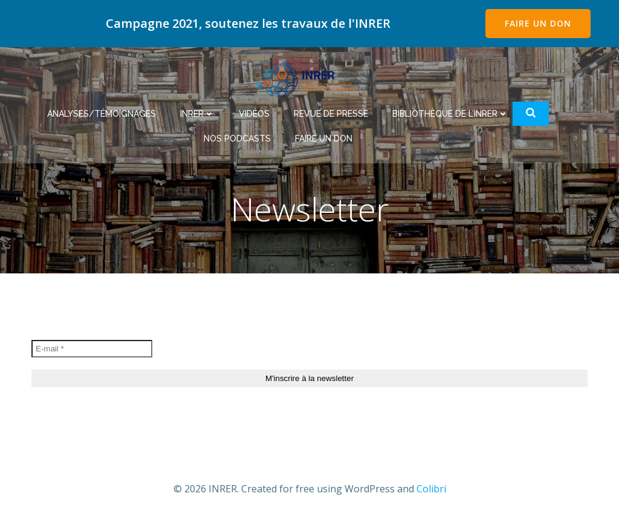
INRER (197, 114)
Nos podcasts (237, 138)
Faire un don (323, 138)
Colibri (431, 488)
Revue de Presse (331, 114)
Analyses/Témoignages (101, 114)
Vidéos (254, 114)
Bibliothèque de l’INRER (450, 114)
